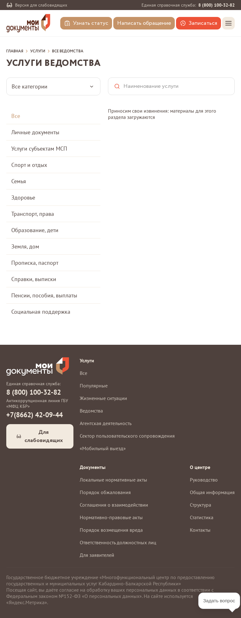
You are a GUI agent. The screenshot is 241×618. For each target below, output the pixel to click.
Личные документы (35, 132)
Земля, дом (25, 246)
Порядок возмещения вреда (111, 530)
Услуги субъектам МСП (39, 148)
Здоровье (23, 197)
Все (15, 116)
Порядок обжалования (105, 492)
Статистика (201, 517)
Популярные (94, 385)
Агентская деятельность (105, 423)
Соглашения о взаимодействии (114, 505)
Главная (14, 51)
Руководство (204, 480)
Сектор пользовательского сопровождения (127, 436)
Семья (18, 181)
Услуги (37, 51)
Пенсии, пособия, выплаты (44, 295)
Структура (200, 505)
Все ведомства (67, 51)
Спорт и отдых (29, 164)
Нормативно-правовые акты (111, 517)
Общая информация (212, 492)
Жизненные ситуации (103, 398)
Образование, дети (34, 230)
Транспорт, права (32, 213)
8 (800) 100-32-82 (216, 5)
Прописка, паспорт (34, 262)
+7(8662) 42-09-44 (34, 414)
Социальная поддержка (40, 311)
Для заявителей (97, 555)
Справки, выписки (33, 279)
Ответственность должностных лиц (118, 542)
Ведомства (91, 411)
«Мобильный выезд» (103, 448)
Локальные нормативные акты (113, 480)
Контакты (200, 530)
